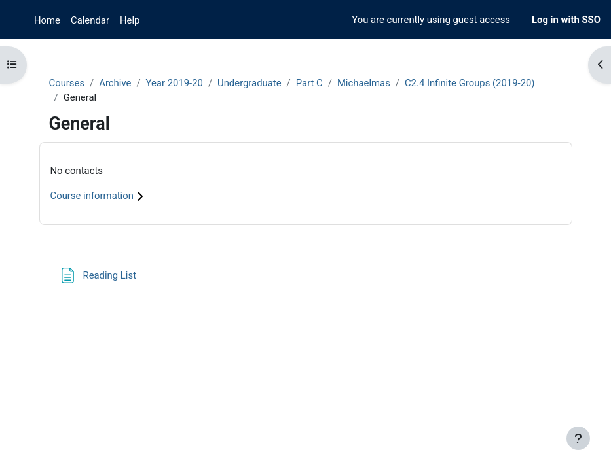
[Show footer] (578, 438)
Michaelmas (363, 83)
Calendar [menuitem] (90, 20)
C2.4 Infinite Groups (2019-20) (470, 83)
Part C (309, 83)
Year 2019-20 (174, 83)
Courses (67, 83)
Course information (98, 195)
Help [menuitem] (129, 20)
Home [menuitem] (47, 20)
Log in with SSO (566, 20)
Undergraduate (249, 83)
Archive (115, 83)
